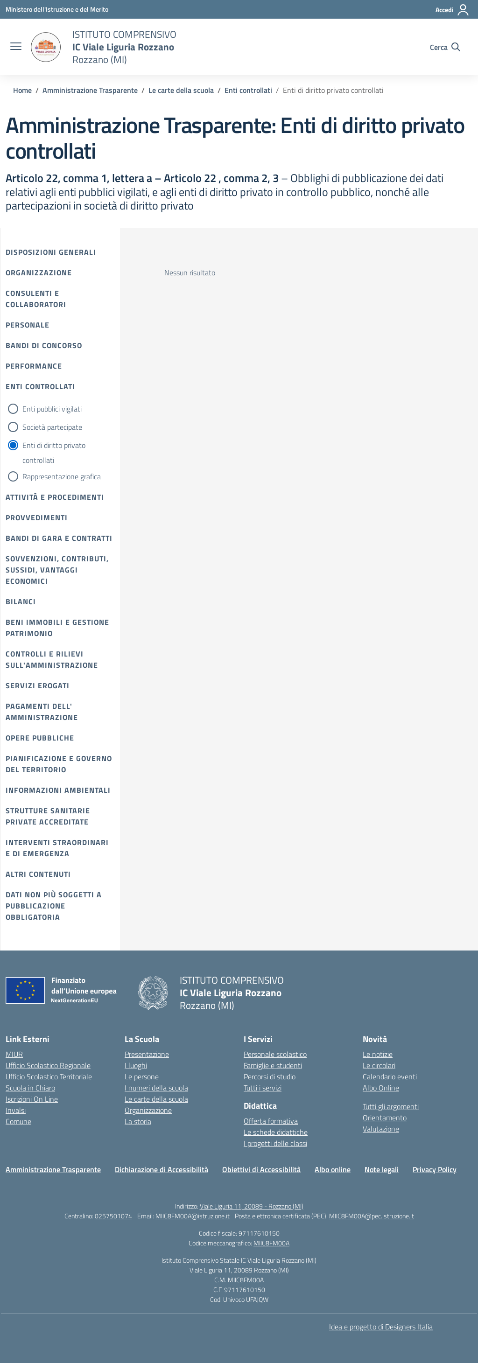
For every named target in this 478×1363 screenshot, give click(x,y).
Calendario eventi (390, 1076)
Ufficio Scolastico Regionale (48, 1065)
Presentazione (147, 1054)
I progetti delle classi (275, 1143)
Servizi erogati (38, 685)
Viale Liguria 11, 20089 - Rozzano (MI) (251, 1206)
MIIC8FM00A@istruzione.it (192, 1216)
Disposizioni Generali (51, 252)
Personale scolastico (275, 1054)
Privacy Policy (435, 1169)
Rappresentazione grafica (61, 476)
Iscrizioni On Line (32, 1098)
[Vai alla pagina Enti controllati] (248, 90)
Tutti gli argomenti (391, 1106)
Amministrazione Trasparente (53, 1169)
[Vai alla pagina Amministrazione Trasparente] (90, 90)
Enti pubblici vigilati (52, 408)
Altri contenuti (38, 874)
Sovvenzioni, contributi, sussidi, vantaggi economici (57, 570)
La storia (138, 1121)
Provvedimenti (37, 517)
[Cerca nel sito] (445, 47)
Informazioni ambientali (58, 790)
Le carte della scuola (156, 1098)
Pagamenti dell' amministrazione (42, 711)
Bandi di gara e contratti (59, 538)
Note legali (382, 1169)
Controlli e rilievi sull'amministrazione (52, 659)
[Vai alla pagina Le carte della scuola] (181, 90)
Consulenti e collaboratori (36, 298)
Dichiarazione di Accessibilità (161, 1169)
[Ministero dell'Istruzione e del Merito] (57, 9)
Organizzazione (39, 272)
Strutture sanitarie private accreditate (48, 816)
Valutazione (381, 1128)
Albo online (333, 1169)
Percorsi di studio (269, 1076)
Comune (18, 1121)
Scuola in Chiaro (30, 1087)
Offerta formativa (271, 1120)
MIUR (14, 1054)
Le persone (142, 1076)
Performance (34, 365)
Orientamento (385, 1117)
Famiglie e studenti (273, 1065)
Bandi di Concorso (44, 345)
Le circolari (379, 1065)
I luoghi (136, 1065)
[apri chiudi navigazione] (15, 47)
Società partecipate (52, 427)
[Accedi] (452, 10)
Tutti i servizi (262, 1087)
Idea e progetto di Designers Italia (381, 1326)
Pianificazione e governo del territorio (59, 764)
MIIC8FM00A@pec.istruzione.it (371, 1216)
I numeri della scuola (156, 1087)
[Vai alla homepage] (46, 47)
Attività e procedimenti (55, 497)
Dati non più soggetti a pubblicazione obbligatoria (54, 906)
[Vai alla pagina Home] (22, 90)
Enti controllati (40, 386)
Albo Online (381, 1087)
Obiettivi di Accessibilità (261, 1169)
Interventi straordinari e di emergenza (57, 848)
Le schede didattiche (276, 1132)
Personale (27, 324)
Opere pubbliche (40, 737)
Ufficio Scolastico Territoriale (49, 1076)
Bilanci (21, 601)
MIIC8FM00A (271, 1243)
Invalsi (16, 1110)
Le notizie (378, 1054)
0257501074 (113, 1216)
